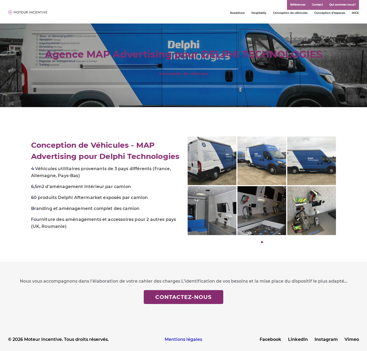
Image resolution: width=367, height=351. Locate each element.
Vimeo (352, 339)
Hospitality (258, 13)
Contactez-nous (183, 297)
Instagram (326, 339)
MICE (355, 13)
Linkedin (298, 339)
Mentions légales (183, 339)
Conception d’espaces (329, 13)
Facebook (270, 339)
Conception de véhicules (290, 13)
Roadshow (237, 13)
